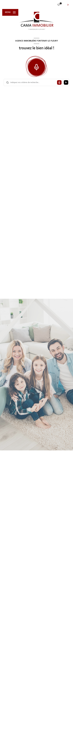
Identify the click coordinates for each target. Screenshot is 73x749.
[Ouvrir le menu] (10, 12)
